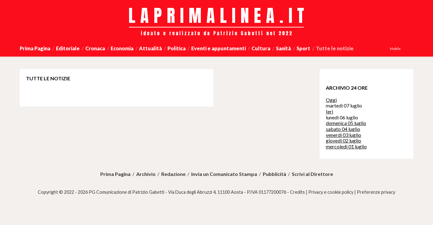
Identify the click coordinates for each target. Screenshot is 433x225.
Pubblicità (274, 174)
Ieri (329, 111)
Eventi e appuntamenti (218, 48)
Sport (303, 48)
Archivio (146, 174)
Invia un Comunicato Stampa (224, 174)
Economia (122, 48)
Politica (176, 48)
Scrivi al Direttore (312, 174)
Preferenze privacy (376, 192)
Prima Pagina (35, 48)
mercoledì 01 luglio (346, 146)
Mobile (395, 49)
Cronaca (95, 48)
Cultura (260, 48)
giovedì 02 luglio (343, 140)
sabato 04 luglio (343, 129)
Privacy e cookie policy (330, 192)
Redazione (173, 174)
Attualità (150, 48)
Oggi (331, 100)
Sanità (283, 48)
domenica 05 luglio (346, 123)
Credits (297, 192)
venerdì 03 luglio (343, 135)
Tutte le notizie (335, 48)
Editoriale (68, 48)
